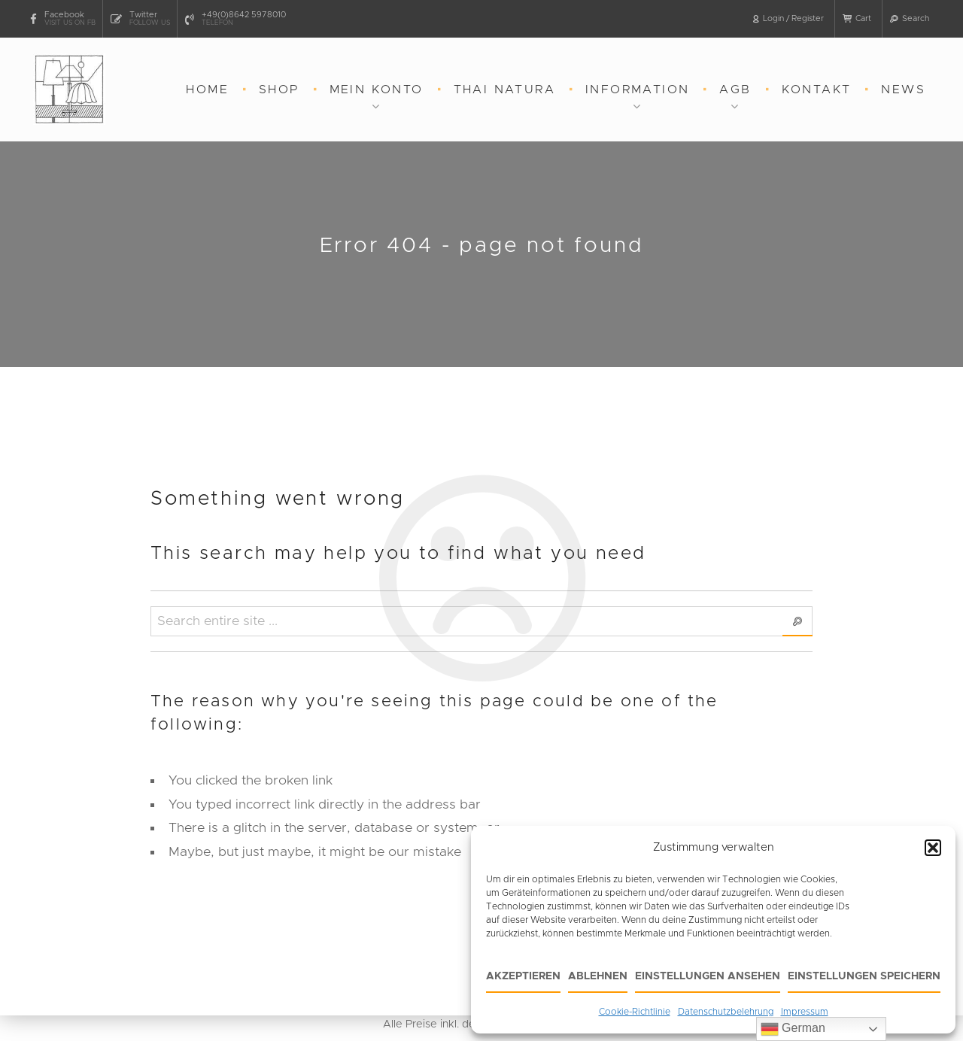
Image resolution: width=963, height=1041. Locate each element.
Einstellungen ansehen (707, 976)
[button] (932, 847)
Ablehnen (597, 976)
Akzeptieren (523, 976)
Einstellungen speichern (864, 976)
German (793, 1029)
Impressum (804, 1011)
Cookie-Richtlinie (634, 1011)
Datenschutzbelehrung (725, 1011)
